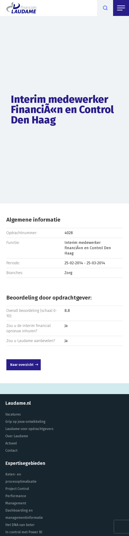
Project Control (17, 489)
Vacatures (13, 414)
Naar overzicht (22, 365)
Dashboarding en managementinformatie (24, 514)
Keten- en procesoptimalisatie (20, 478)
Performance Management (15, 499)
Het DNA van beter (20, 525)
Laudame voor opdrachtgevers (29, 429)
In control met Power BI (23, 532)
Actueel (11, 443)
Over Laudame (16, 436)
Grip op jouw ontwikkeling (25, 422)
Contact (11, 450)
